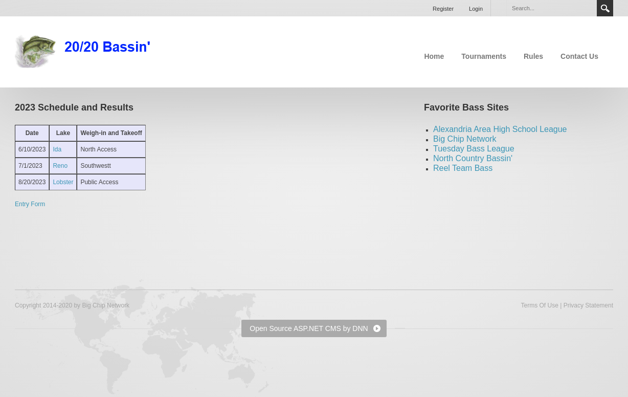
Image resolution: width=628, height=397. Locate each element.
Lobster (63, 182)
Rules (533, 56)
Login (476, 9)
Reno (60, 165)
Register (443, 9)
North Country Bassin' (472, 158)
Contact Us (579, 56)
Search (605, 8)
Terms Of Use (539, 305)
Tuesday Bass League (473, 148)
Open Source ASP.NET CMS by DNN (309, 328)
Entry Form (30, 204)
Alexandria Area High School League (500, 129)
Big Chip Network (465, 139)
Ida (57, 149)
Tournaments (483, 56)
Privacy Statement (588, 305)
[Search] (551, 8)
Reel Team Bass (462, 168)
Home (434, 56)
